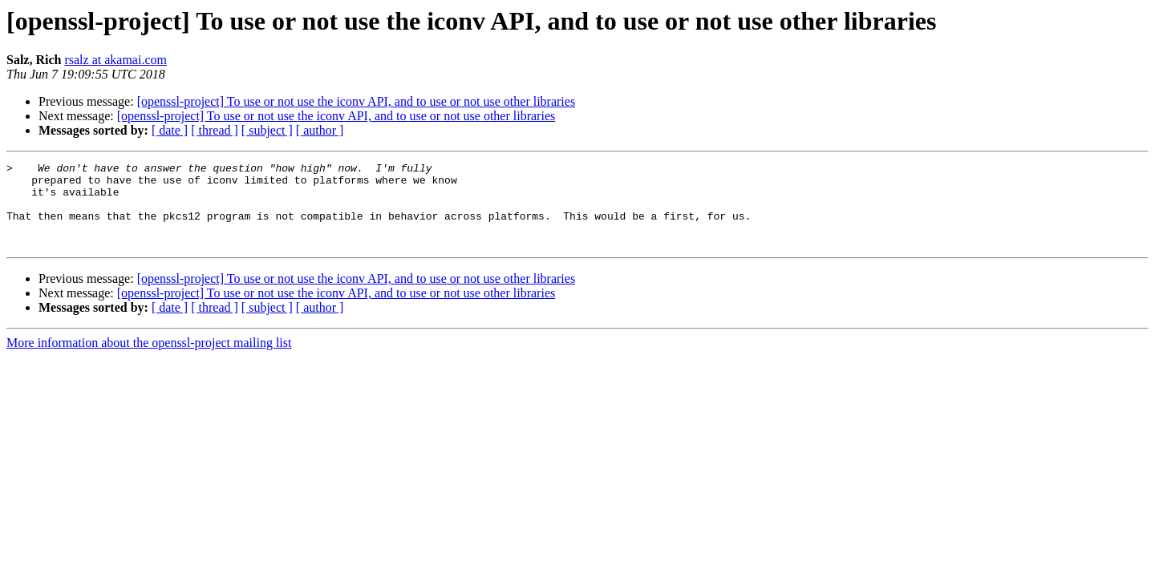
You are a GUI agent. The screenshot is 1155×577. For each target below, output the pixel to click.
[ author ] (320, 130)
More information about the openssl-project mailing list (148, 359)
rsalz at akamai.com (115, 60)
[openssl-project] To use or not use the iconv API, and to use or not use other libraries (356, 101)
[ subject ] (267, 130)
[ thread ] (214, 130)
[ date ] (170, 130)
